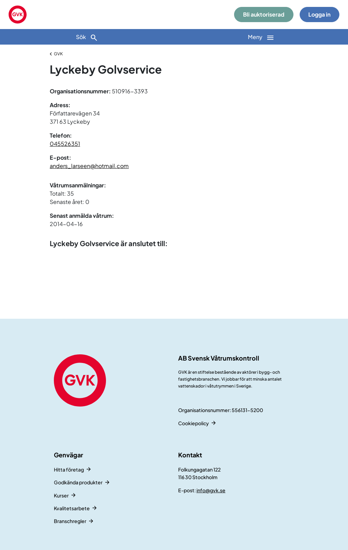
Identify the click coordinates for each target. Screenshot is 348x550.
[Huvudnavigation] (261, 37)
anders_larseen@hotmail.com (89, 165)
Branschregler (70, 521)
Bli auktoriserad (263, 14)
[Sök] (87, 37)
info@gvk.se (210, 490)
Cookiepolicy (193, 423)
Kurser (61, 495)
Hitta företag (69, 469)
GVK (58, 53)
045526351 (65, 143)
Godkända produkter (78, 482)
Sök (87, 37)
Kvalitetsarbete (72, 508)
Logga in (319, 14)
